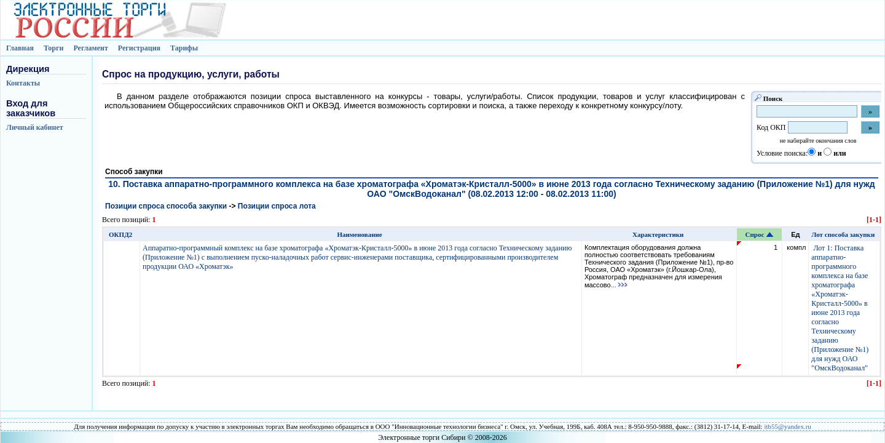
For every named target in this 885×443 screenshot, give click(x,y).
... (619, 285)
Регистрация (139, 48)
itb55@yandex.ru (787, 426)
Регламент (90, 48)
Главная (20, 48)
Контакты (23, 83)
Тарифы (184, 48)
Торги (54, 48)
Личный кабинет (34, 127)
